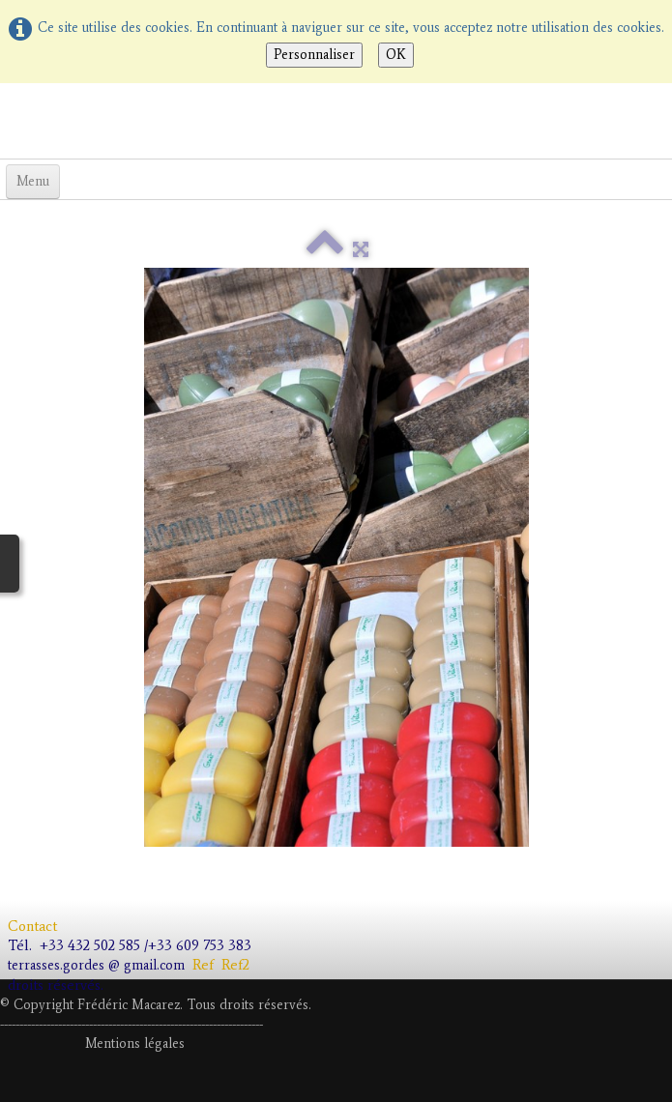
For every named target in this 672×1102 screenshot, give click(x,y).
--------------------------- (129, 1024)
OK (396, 54)
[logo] (7, 119)
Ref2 (239, 964)
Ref (203, 964)
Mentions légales (135, 1043)
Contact (34, 926)
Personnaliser (314, 54)
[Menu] (33, 181)
